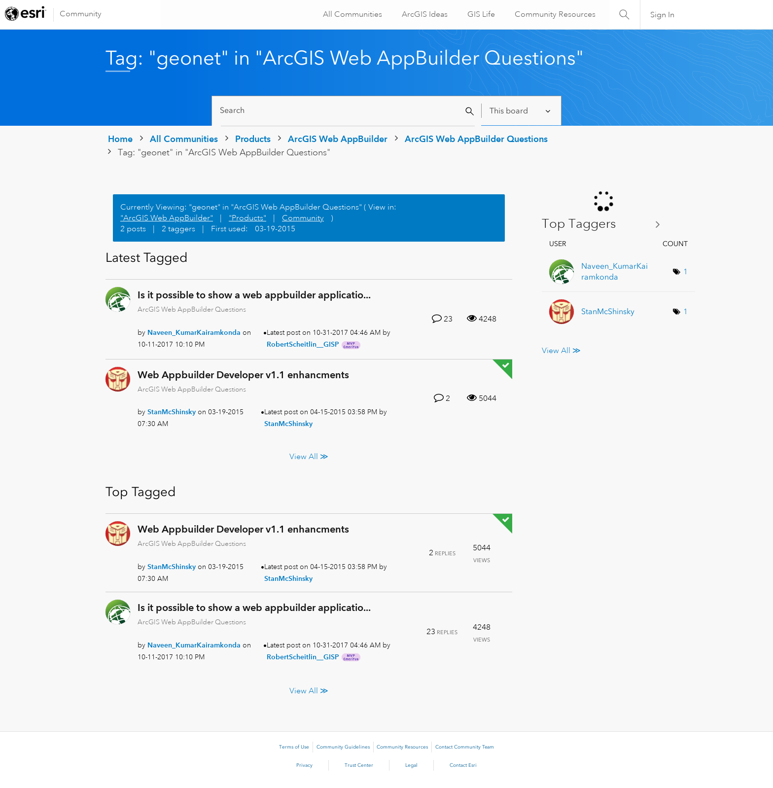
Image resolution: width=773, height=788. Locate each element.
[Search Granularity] (521, 111)
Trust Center (359, 765)
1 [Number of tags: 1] (685, 272)
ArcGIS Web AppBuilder (337, 139)
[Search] (348, 110)
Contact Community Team (464, 747)
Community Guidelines (343, 747)
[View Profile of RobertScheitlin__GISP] (303, 344)
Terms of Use (294, 747)
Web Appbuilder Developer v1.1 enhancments (243, 375)
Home (120, 139)
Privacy (304, 765)
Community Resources (554, 14)
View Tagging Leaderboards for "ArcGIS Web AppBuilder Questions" (605, 224)
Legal (411, 765)
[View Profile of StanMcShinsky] (171, 411)
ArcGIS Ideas (424, 14)
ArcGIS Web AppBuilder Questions (476, 139)
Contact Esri (463, 765)
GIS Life (480, 14)
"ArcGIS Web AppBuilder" (166, 218)
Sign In (662, 15)
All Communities (351, 14)
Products (253, 139)
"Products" (247, 218)
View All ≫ (308, 456)
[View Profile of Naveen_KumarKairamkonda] (194, 332)
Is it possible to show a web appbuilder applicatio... (254, 295)
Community (81, 14)
